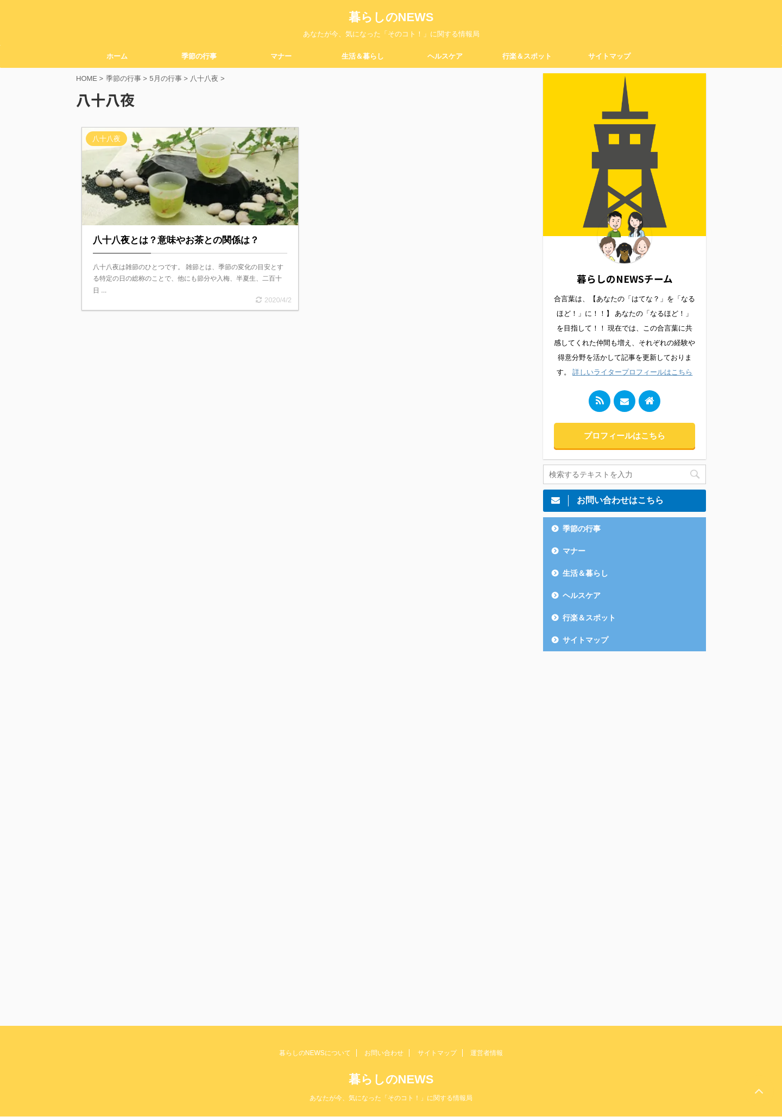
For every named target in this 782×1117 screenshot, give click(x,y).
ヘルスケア (445, 56)
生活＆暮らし (363, 56)
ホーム (117, 56)
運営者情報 (486, 1053)
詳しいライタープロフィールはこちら (632, 372)
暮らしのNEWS (391, 17)
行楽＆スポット (527, 56)
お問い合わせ (383, 1053)
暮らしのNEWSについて (315, 1053)
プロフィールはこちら (624, 435)
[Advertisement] (624, 830)
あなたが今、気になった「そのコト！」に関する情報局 (391, 1098)
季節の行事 (199, 56)
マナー (281, 56)
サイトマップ (609, 56)
